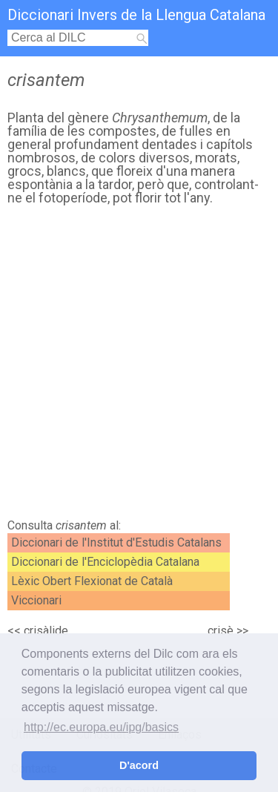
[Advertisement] (139, 366)
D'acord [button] (139, 765)
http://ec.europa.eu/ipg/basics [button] (101, 727)
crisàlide (46, 631)
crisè (221, 631)
